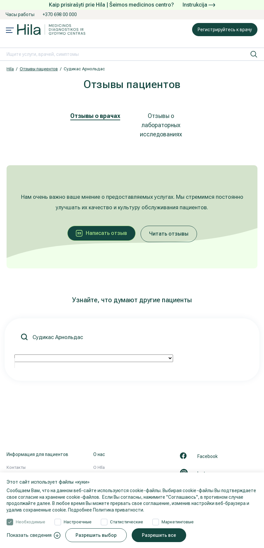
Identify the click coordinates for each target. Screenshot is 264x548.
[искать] (254, 54)
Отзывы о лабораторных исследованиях (161, 125)
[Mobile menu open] (10, 31)
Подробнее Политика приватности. (106, 510)
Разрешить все (159, 535)
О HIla (99, 467)
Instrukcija (199, 5)
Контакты (16, 467)
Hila (10, 68)
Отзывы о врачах (95, 115)
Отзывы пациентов (39, 68)
